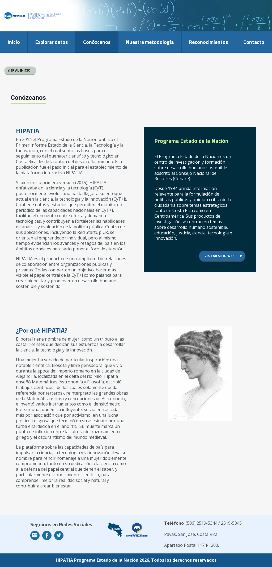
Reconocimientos (208, 42)
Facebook (47, 535)
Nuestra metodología (150, 42)
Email (35, 535)
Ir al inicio (21, 70)
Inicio (14, 42)
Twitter (58, 535)
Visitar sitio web (220, 256)
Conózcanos (96, 42)
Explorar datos (51, 42)
